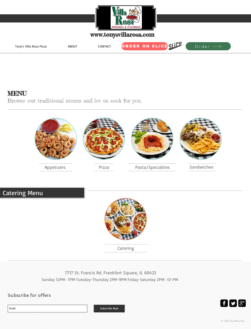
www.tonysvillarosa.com (122, 34)
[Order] (208, 46)
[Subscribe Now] (109, 308)
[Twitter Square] (233, 303)
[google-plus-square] (242, 303)
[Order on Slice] (144, 46)
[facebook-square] (224, 303)
